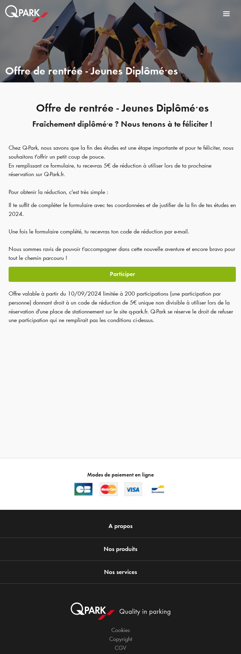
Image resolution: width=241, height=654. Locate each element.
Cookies (120, 630)
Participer (122, 274)
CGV (120, 648)
